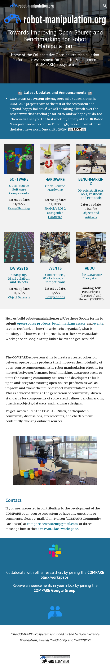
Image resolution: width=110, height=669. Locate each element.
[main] (55, 48)
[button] (5, 6)
